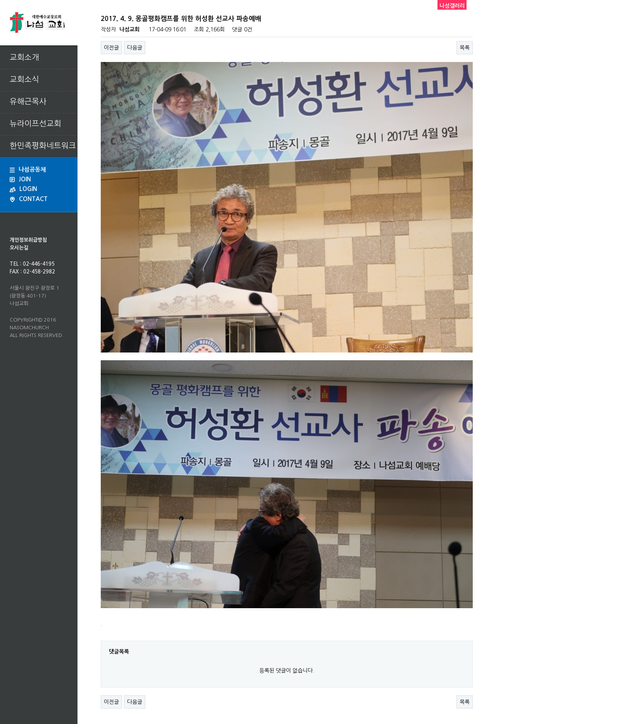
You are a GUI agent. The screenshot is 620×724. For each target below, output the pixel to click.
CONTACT (29, 199)
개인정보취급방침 (28, 239)
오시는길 (19, 247)
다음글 (134, 47)
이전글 (111, 47)
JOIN (20, 179)
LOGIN (23, 189)
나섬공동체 (28, 169)
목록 (465, 47)
